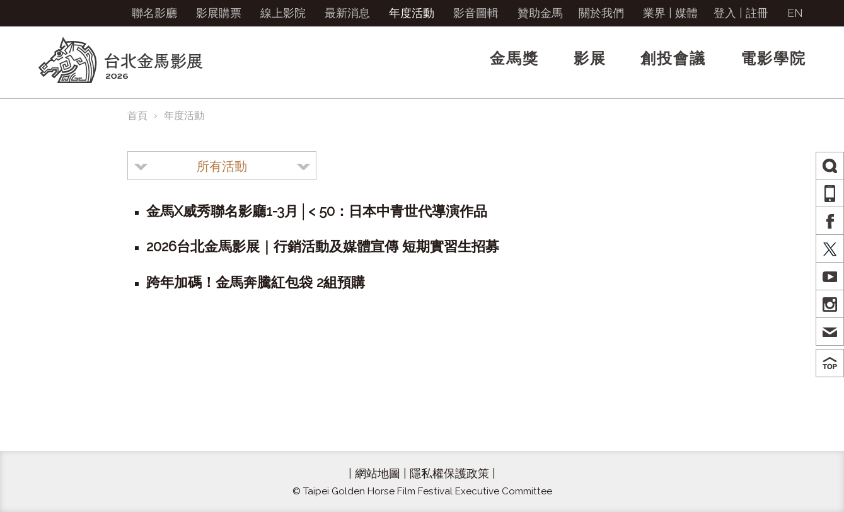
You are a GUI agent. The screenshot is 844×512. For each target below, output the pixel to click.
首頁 (137, 116)
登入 (725, 13)
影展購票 (218, 13)
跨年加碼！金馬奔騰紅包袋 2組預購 (255, 282)
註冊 (757, 13)
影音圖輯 (476, 13)
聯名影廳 (154, 13)
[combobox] (221, 165)
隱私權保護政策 (449, 473)
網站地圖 (377, 473)
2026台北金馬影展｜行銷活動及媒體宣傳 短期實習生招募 (322, 246)
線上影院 (283, 13)
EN (795, 13)
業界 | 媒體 (670, 13)
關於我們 (601, 13)
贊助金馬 (540, 13)
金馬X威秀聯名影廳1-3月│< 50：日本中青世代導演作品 (316, 211)
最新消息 (347, 13)
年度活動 (411, 13)
